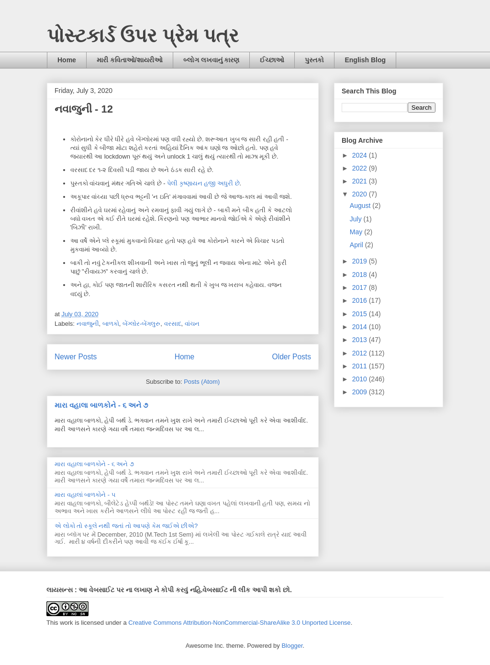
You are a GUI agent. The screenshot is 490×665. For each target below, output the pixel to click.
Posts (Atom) (202, 381)
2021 (360, 181)
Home (66, 60)
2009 (360, 392)
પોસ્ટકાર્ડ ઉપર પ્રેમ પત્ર (143, 35)
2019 (360, 261)
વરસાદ (172, 323)
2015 (360, 314)
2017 (360, 287)
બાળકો (110, 323)
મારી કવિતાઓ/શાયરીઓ (130, 60)
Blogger (291, 645)
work (66, 622)
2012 (360, 353)
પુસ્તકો (314, 60)
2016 (360, 300)
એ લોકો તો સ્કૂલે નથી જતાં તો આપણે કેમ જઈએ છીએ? (126, 525)
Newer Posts (76, 357)
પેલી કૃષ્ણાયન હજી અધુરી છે (203, 183)
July (357, 219)
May (357, 232)
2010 (360, 379)
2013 (360, 340)
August (361, 205)
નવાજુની (88, 323)
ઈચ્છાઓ (272, 60)
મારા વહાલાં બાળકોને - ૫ (85, 494)
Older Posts (291, 357)
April (357, 245)
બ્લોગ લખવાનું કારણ (211, 60)
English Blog (365, 60)
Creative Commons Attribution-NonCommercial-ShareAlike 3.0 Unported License (239, 622)
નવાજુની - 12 (84, 109)
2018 (360, 274)
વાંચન (192, 323)
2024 (360, 155)
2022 (360, 168)
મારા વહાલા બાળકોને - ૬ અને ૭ (101, 405)
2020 (360, 194)
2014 (360, 327)
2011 (360, 366)
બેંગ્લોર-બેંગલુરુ (141, 323)
